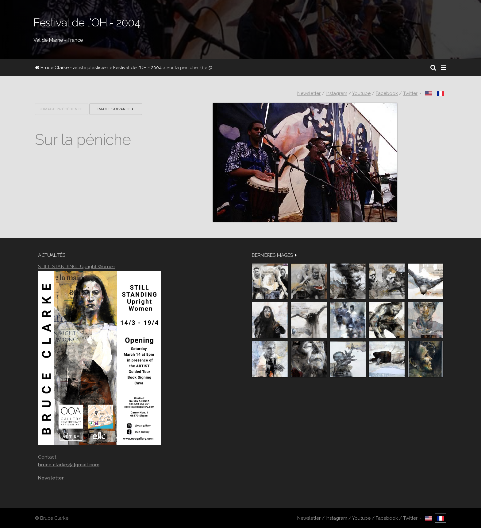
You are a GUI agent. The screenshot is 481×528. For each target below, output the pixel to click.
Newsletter (309, 93)
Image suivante (116, 109)
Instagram (336, 93)
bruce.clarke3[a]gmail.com (68, 464)
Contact (47, 457)
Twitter (410, 93)
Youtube (361, 93)
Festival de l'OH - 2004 (137, 67)
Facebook (387, 93)
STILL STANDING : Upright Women (76, 266)
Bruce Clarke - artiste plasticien (71, 67)
